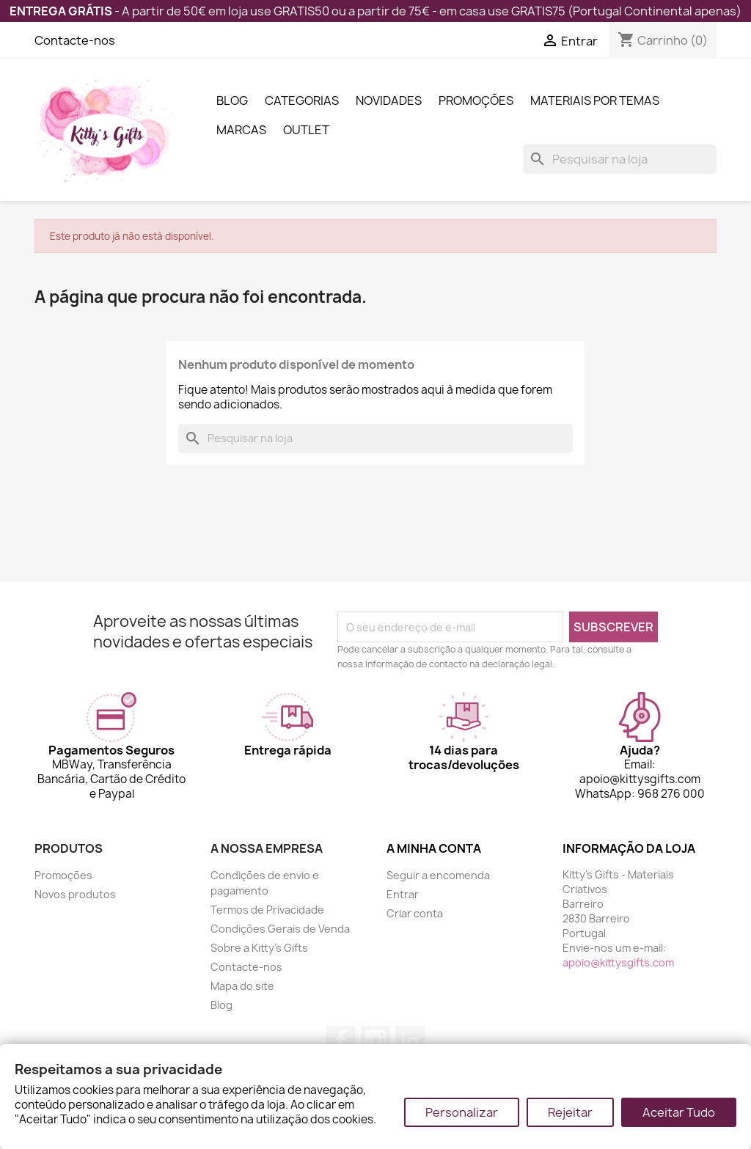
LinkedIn (410, 1040)
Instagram (375, 1040)
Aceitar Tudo (678, 1112)
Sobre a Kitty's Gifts (259, 948)
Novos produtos (75, 894)
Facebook (341, 1040)
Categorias (302, 100)
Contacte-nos (74, 40)
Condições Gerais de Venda (280, 929)
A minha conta (434, 848)
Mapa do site (242, 986)
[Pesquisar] (620, 159)
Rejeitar (570, 1112)
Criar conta (415, 913)
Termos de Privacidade (267, 910)
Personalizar (461, 1112)
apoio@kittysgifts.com (618, 962)
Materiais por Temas (594, 100)
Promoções (476, 100)
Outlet (306, 130)
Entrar (403, 894)
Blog (232, 100)
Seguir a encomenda (438, 875)
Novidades (389, 100)
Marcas (241, 130)
